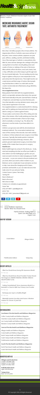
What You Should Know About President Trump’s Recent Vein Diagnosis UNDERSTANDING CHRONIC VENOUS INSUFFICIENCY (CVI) (18, 278)
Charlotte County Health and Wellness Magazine (15, 319)
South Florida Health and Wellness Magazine (16, 344)
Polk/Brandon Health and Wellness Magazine (14, 340)
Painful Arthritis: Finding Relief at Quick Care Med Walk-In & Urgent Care (25, 212)
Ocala (8, 16)
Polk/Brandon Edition (10, 258)
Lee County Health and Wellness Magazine (14, 321)
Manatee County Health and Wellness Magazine (15, 323)
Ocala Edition (11, 238)
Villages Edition (29, 239)
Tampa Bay (29, 258)
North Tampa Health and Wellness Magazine (14, 335)
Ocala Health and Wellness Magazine (12, 333)
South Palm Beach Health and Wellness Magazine (16, 349)
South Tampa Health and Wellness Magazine (14, 338)
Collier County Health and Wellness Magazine (15, 316)
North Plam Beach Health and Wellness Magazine (16, 347)
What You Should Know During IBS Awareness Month (18, 270)
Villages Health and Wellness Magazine (13, 330)
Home (2, 16)
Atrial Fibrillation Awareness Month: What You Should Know (15, 207)
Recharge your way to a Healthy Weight (14, 293)
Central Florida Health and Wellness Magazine (17, 327)
